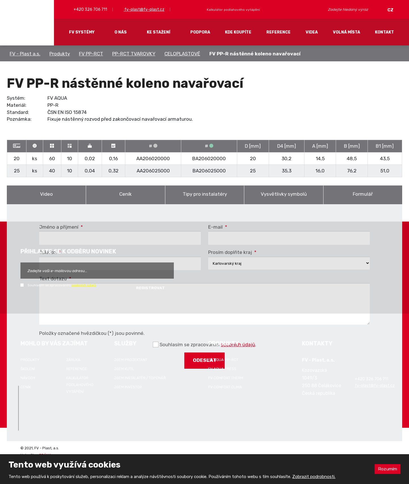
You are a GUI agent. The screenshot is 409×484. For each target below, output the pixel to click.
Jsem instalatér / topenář (140, 378)
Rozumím (387, 469)
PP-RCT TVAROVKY (133, 54)
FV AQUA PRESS (222, 369)
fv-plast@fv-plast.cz (144, 9)
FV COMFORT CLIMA (225, 387)
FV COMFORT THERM (225, 378)
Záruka (73, 360)
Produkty (59, 54)
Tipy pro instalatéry (205, 194)
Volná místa (346, 32)
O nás (120, 32)
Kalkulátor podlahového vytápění (79, 385)
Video (46, 194)
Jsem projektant (130, 360)
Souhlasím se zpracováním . (62, 285)
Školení (27, 369)
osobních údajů (84, 285)
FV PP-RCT (91, 54)
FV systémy (82, 32)
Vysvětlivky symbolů (284, 194)
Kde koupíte (238, 32)
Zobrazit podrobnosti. (313, 476)
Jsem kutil (124, 369)
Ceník (125, 194)
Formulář (363, 194)
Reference (278, 32)
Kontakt (384, 32)
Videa (312, 32)
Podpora (200, 32)
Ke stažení (158, 32)
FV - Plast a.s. (25, 54)
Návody (28, 378)
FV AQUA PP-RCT (223, 360)
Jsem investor (128, 387)
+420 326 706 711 (90, 9)
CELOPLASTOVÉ (182, 54)
